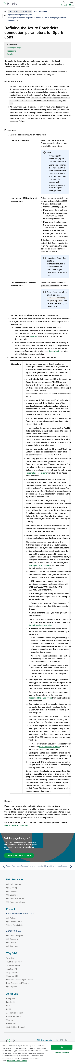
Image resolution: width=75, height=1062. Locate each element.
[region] (37, 1052)
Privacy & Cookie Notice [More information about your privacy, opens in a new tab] (17, 1061)
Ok (62, 1047)
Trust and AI (11, 969)
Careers (9, 1020)
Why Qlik (10, 958)
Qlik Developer (12, 888)
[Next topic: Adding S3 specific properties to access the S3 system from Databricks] (55, 866)
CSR (8, 1005)
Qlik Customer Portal (15, 898)
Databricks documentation (40, 625)
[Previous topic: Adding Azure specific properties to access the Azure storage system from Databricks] (19, 866)
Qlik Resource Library (15, 902)
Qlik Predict (11, 942)
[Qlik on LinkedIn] (61, 1040)
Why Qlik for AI (12, 972)
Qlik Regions (11, 986)
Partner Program (13, 1016)
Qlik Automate (12, 946)
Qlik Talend (11, 918)
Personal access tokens (36, 473)
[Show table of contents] (5, 11)
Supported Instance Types (40, 697)
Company (10, 998)
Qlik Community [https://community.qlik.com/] (44, 1040)
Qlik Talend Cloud (14, 921)
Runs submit (54, 351)
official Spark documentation (17, 825)
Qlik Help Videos (13, 884)
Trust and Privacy (13, 965)
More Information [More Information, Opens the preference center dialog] (62, 1052)
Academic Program (14, 1013)
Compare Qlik (12, 976)
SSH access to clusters (49, 746)
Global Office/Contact (15, 1027)
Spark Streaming (40, 11)
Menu (71, 5)
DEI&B (8, 1009)
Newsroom (11, 1023)
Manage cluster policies (39, 565)
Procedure (11, 51)
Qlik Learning (12, 895)
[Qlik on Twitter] (57, 1040)
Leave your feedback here (19, 855)
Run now (33, 336)
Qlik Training (11, 891)
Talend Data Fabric (14, 925)
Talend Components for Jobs (20, 11)
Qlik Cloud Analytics (14, 935)
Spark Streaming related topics (20, 15)
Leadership (11, 1002)
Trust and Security (14, 962)
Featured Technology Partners (19, 979)
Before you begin (14, 48)
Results (10, 54)
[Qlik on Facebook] (66, 1040)
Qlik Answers (12, 939)
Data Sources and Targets (17, 983)
